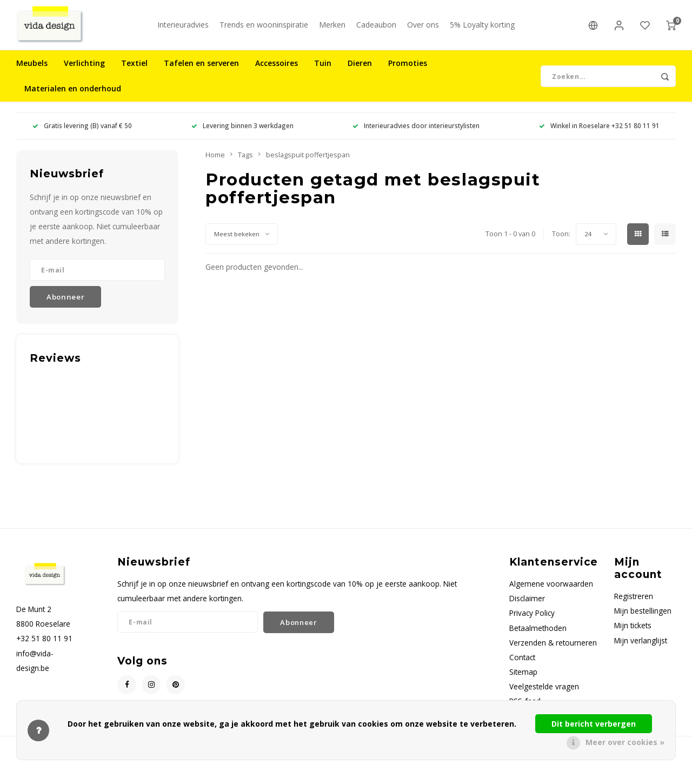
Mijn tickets (632, 635)
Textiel (134, 73)
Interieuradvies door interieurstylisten (416, 135)
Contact (522, 666)
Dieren (360, 73)
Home (215, 164)
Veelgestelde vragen (544, 696)
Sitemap (523, 681)
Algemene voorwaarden (551, 593)
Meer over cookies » (624, 742)
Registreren (633, 606)
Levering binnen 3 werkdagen (242, 135)
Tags (245, 164)
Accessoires (276, 73)
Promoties (407, 73)
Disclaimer (527, 608)
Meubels (32, 73)
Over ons (423, 29)
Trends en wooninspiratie (263, 29)
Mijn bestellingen (642, 620)
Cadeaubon (376, 29)
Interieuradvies (183, 29)
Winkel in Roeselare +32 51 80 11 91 (599, 135)
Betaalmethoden (538, 637)
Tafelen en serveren (201, 73)
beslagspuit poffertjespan (308, 164)
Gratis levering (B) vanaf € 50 (82, 135)
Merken (332, 29)
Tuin (322, 73)
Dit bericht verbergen (593, 724)
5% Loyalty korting (482, 29)
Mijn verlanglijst (640, 649)
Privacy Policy (532, 622)
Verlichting (84, 73)
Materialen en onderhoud (72, 98)
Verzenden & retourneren (553, 652)
